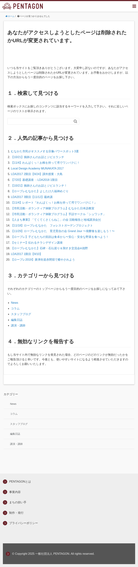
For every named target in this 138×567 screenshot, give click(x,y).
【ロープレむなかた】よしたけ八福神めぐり (39, 191)
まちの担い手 (17, 502)
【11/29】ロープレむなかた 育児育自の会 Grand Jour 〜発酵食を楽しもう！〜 (63, 231)
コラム (15, 308)
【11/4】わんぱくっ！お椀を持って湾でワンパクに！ (45, 162)
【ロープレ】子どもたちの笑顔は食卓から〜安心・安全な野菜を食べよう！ (60, 236)
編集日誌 (16, 319)
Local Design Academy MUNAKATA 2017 (37, 168)
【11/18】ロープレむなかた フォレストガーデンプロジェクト (52, 225)
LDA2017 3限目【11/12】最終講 (32, 197)
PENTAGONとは (20, 481)
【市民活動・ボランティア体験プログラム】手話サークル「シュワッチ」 (58, 214)
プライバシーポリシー (23, 523)
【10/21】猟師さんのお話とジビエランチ (37, 157)
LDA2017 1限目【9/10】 (26, 254)
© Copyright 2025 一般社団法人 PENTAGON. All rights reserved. (53, 553)
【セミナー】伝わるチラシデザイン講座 (37, 242)
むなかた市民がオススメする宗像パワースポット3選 (45, 151)
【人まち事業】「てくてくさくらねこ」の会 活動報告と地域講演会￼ (56, 219)
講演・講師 (18, 325)
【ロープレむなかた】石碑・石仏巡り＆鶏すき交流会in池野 (49, 248)
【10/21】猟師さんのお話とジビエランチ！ (39, 185)
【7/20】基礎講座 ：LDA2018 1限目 (34, 179)
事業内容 (15, 492)
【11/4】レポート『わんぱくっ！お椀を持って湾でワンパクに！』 (54, 202)
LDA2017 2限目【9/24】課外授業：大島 (37, 174)
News (14, 302)
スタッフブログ (21, 314)
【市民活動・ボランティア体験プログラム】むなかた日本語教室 (52, 208)
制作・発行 (16, 512)
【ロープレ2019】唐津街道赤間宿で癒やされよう (43, 259)
